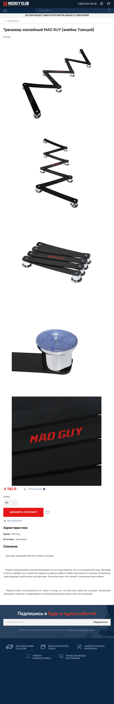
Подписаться (100, 622)
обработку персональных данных (80, 630)
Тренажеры (12, 21)
